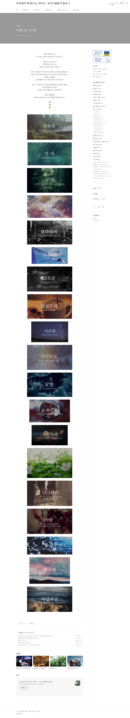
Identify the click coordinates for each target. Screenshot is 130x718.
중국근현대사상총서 (100, 123)
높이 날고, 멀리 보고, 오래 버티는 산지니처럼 (31, 684)
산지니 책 (37, 10)
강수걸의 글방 (98, 103)
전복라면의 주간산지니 (101, 171)
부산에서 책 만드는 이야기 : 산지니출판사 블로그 (43, 3)
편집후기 (96, 88)
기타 (96, 159)
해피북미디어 (98, 136)
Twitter (103, 199)
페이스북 (94, 207)
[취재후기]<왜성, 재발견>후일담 (102, 167)
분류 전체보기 (99, 82)
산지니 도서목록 (97, 71)
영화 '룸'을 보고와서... (24, 643)
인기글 (100, 188)
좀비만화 (97, 94)
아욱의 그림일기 (99, 97)
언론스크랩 (98, 178)
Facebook (96, 199)
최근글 (95, 188)
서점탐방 (96, 147)
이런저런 (21, 633)
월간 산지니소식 (62, 10)
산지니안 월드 (98, 169)
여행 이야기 (97, 150)
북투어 (96, 153)
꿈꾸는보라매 (98, 128)
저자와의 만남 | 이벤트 (101, 142)
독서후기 (96, 156)
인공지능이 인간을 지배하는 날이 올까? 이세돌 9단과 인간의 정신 (35, 636)
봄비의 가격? (21, 640)
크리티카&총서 (98, 126)
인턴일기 (97, 100)
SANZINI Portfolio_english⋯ (100, 69)
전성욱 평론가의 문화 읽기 (101, 174)
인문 (96, 114)
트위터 (103, 207)
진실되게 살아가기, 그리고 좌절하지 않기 (29, 645)
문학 (96, 112)
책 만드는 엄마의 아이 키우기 (102, 176)
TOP (112, 712)
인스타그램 (98, 207)
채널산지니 (97, 139)
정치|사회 (97, 116)
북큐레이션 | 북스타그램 (101, 164)
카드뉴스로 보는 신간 (100, 162)
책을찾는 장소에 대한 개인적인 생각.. (28, 638)
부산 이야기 (97, 144)
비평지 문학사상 (99, 133)
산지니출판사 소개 (97, 77)
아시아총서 (98, 121)
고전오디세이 (98, 130)
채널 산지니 (48, 10)
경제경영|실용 (98, 119)
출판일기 (97, 85)
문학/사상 (76, 10)
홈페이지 (25, 10)
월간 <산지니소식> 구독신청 (100, 74)
